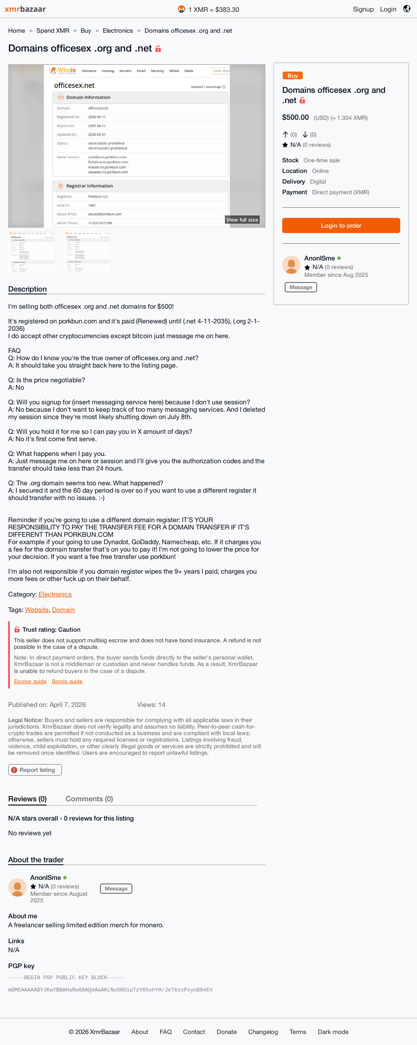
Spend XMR (52, 30)
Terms (298, 1031)
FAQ (166, 1031)
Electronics (118, 30)
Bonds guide (67, 681)
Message (301, 287)
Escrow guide (30, 681)
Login (388, 9)
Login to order (341, 225)
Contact (194, 1031)
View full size (242, 219)
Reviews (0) (27, 798)
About (139, 1031)
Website (37, 609)
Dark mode (333, 1031)
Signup (363, 9)
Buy (86, 30)
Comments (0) (89, 798)
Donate (227, 1031)
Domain (63, 609)
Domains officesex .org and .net (188, 30)
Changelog (263, 1031)
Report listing (37, 769)
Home (16, 30)
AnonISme (322, 258)
